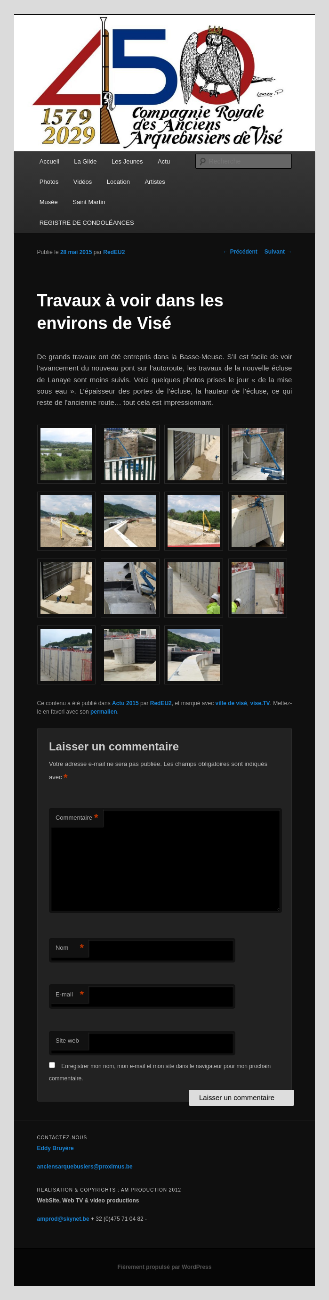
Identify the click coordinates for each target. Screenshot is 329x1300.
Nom (70, 948)
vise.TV (260, 703)
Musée (49, 202)
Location (118, 181)
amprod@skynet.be (63, 1219)
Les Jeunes (127, 161)
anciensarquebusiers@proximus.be (85, 1166)
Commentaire (77, 818)
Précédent (240, 251)
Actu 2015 (125, 703)
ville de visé (231, 703)
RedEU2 (114, 252)
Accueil (49, 161)
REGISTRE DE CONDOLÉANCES (87, 222)
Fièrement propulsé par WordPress (165, 1267)
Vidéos (82, 181)
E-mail (70, 995)
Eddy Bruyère (55, 1148)
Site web (67, 1040)
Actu (164, 161)
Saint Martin (88, 202)
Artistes (154, 181)
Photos (49, 181)
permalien (103, 711)
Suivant (278, 251)
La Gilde (85, 161)
